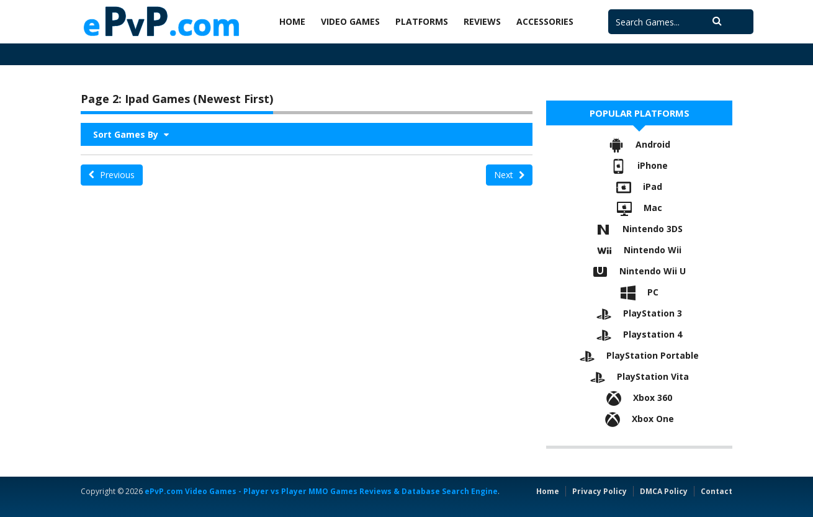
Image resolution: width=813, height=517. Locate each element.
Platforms (421, 21)
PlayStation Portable (639, 355)
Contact (716, 491)
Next (509, 175)
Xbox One (639, 419)
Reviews (482, 21)
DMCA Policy (664, 491)
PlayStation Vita (639, 376)
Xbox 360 (639, 397)
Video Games (350, 21)
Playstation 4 (639, 334)
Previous (112, 175)
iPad (639, 186)
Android (639, 144)
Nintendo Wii (639, 250)
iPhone (639, 165)
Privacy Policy (599, 491)
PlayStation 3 (639, 313)
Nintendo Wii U (639, 271)
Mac (639, 208)
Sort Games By (131, 134)
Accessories (544, 21)
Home (292, 21)
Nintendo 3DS (639, 229)
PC (639, 292)
